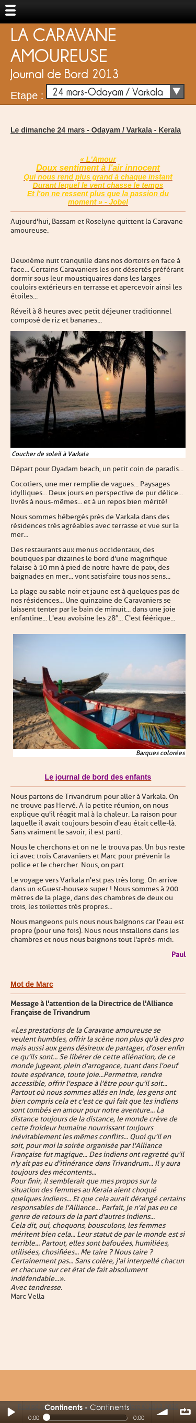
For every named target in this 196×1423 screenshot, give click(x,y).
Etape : (26, 95)
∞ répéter (185, 1412)
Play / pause (11, 1412)
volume (163, 1412)
